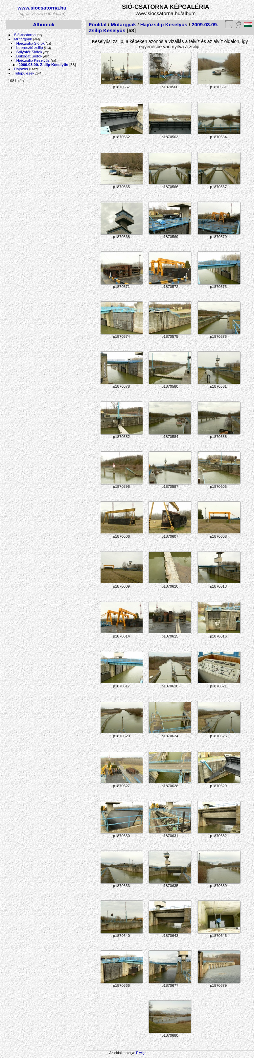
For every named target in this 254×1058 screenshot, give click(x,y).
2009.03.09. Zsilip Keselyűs (43, 64)
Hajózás (21, 69)
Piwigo (141, 1053)
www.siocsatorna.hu (41, 8)
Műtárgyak (23, 39)
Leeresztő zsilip (29, 47)
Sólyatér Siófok (29, 52)
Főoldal (98, 24)
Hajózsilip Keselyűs (33, 60)
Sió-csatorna (25, 34)
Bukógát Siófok (29, 56)
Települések (24, 73)
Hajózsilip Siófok (30, 43)
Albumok (44, 24)
